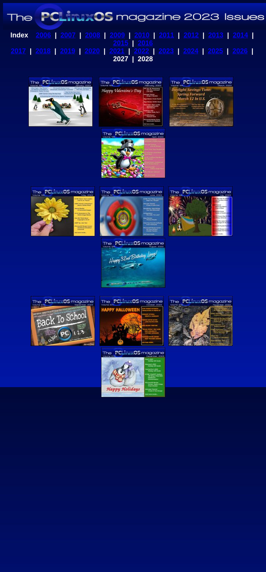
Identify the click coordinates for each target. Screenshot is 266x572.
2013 (215, 35)
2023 (166, 51)
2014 (240, 35)
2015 (120, 43)
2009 (117, 35)
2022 (141, 51)
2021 (116, 51)
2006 (43, 35)
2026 (239, 51)
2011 (166, 35)
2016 (145, 43)
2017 (18, 51)
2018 (43, 51)
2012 (191, 35)
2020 (92, 51)
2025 (215, 51)
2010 (141, 35)
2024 (190, 51)
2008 (92, 35)
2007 (68, 35)
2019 (67, 51)
